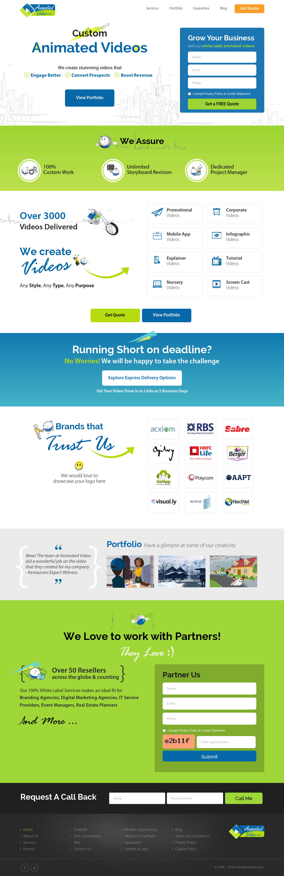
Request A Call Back (140, 836)
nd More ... (49, 722)
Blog (223, 8)
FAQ (77, 842)
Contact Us (82, 849)
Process (29, 849)
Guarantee (201, 8)
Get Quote (249, 9)
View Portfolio (89, 98)
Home (28, 829)
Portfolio (176, 8)
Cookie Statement (238, 93)
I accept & (219, 94)
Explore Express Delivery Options (142, 378)
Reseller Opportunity (141, 829)
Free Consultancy (87, 836)
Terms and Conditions (192, 836)
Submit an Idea (136, 849)
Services (152, 8)
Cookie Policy (185, 849)
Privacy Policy (213, 93)
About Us (30, 836)
